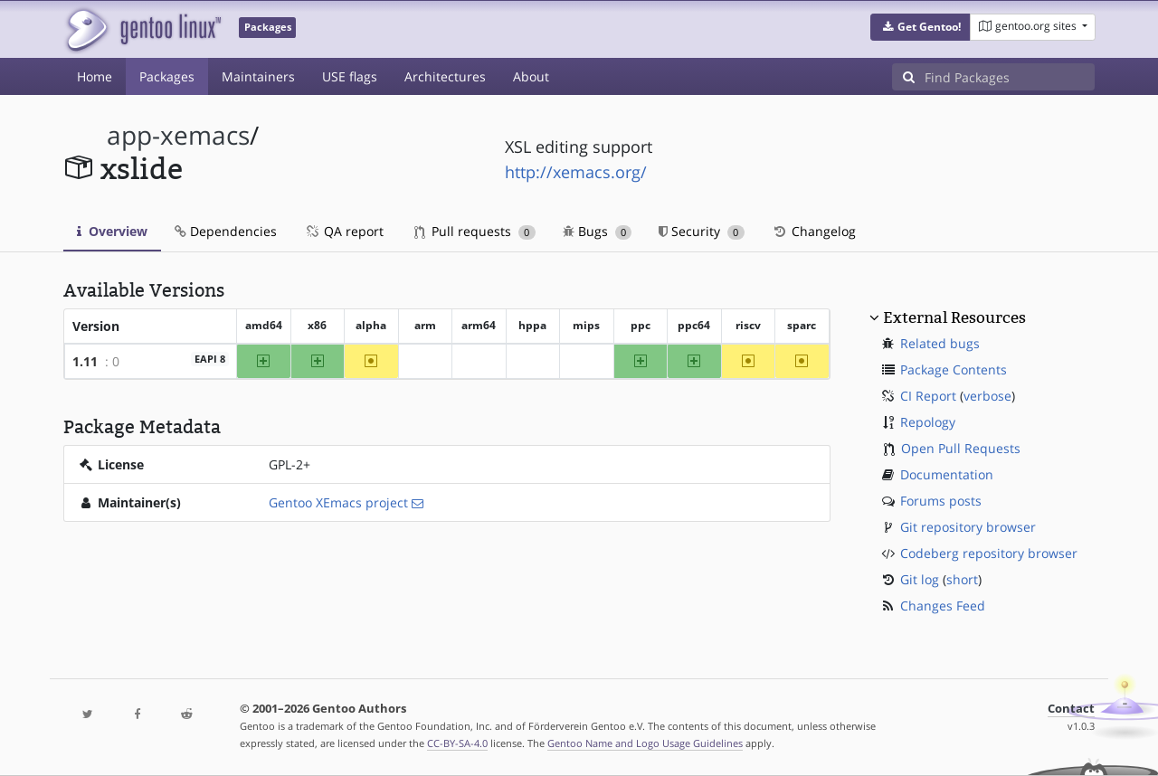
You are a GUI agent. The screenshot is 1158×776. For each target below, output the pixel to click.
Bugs (597, 231)
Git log (919, 579)
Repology (927, 422)
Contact (1071, 708)
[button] (920, 27)
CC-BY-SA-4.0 (457, 743)
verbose (987, 395)
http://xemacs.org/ (576, 172)
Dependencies (226, 231)
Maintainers (258, 76)
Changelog (814, 231)
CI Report (928, 395)
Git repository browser (968, 526)
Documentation (946, 474)
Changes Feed (942, 605)
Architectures (445, 76)
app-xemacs (178, 135)
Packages (167, 76)
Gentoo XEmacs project (338, 502)
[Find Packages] (1010, 76)
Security (702, 231)
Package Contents (953, 369)
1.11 (85, 361)
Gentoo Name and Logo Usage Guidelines (645, 743)
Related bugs (940, 343)
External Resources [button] (954, 317)
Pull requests (475, 231)
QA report (344, 231)
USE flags (349, 76)
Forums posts (941, 500)
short (962, 579)
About (531, 76)
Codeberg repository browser (988, 553)
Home (94, 76)
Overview (112, 231)
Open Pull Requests (960, 448)
